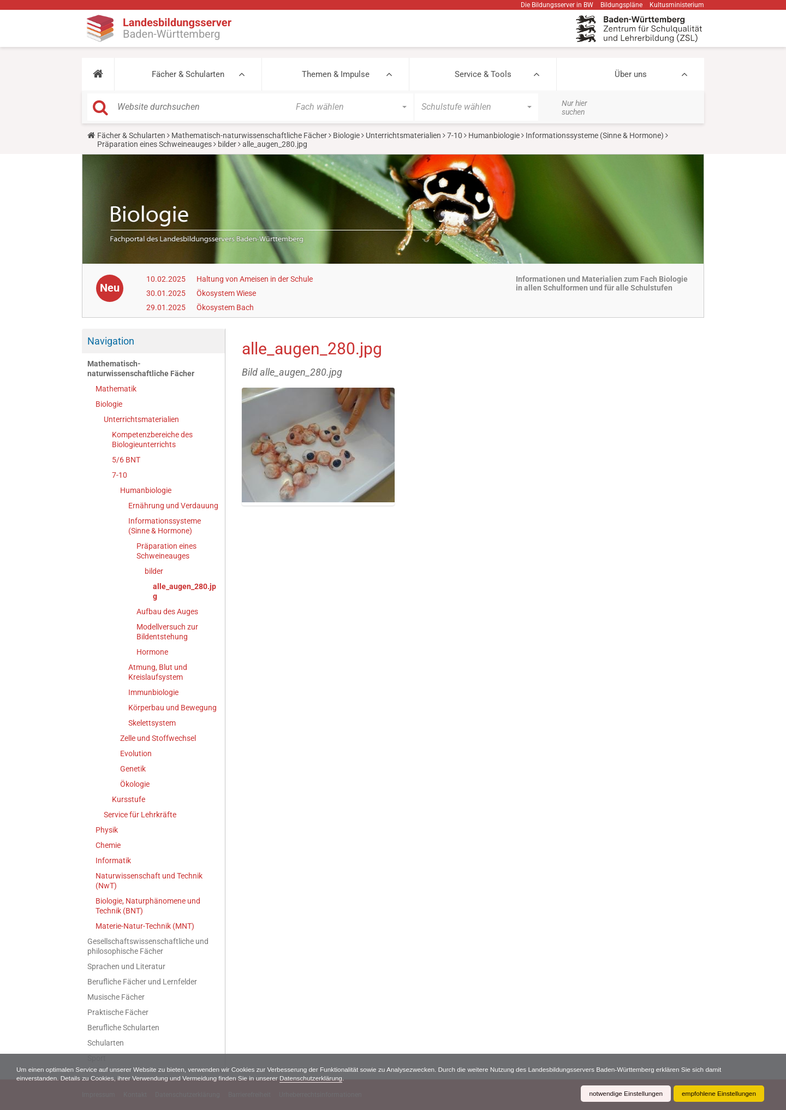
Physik (107, 830)
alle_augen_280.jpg (184, 591)
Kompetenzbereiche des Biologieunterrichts (152, 439)
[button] (98, 74)
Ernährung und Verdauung (173, 505)
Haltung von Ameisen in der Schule (254, 279)
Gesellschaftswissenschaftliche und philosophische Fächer (148, 946)
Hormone (152, 652)
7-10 (454, 135)
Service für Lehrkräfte (140, 814)
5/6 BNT (126, 459)
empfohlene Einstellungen (718, 1093)
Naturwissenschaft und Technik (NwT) (149, 880)
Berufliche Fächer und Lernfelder (142, 981)
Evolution (136, 753)
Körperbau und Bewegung (172, 707)
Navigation (110, 341)
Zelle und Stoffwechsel (158, 738)
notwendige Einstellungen (624, 1093)
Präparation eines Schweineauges (154, 144)
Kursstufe (128, 799)
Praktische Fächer (117, 1012)
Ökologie (135, 784)
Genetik (133, 768)
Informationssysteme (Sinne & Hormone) (595, 135)
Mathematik (116, 388)
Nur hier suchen (574, 107)
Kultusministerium (677, 5)
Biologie (346, 135)
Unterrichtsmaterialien (403, 135)
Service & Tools (483, 74)
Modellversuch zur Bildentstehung (167, 631)
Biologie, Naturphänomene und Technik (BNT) (148, 906)
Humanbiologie (494, 135)
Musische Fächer (116, 997)
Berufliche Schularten (123, 1027)
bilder (227, 144)
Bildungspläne (621, 5)
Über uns (631, 74)
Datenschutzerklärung (316, 1078)
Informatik (113, 860)
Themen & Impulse (336, 74)
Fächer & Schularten (188, 74)
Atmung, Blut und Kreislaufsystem (157, 672)
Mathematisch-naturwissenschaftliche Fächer (249, 135)
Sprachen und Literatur (126, 966)
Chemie (108, 845)
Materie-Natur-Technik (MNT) (145, 926)
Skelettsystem (152, 723)
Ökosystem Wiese (226, 293)
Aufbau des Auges (167, 611)
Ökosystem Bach (225, 307)
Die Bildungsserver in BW (557, 5)
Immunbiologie (153, 692)
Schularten (105, 1042)
